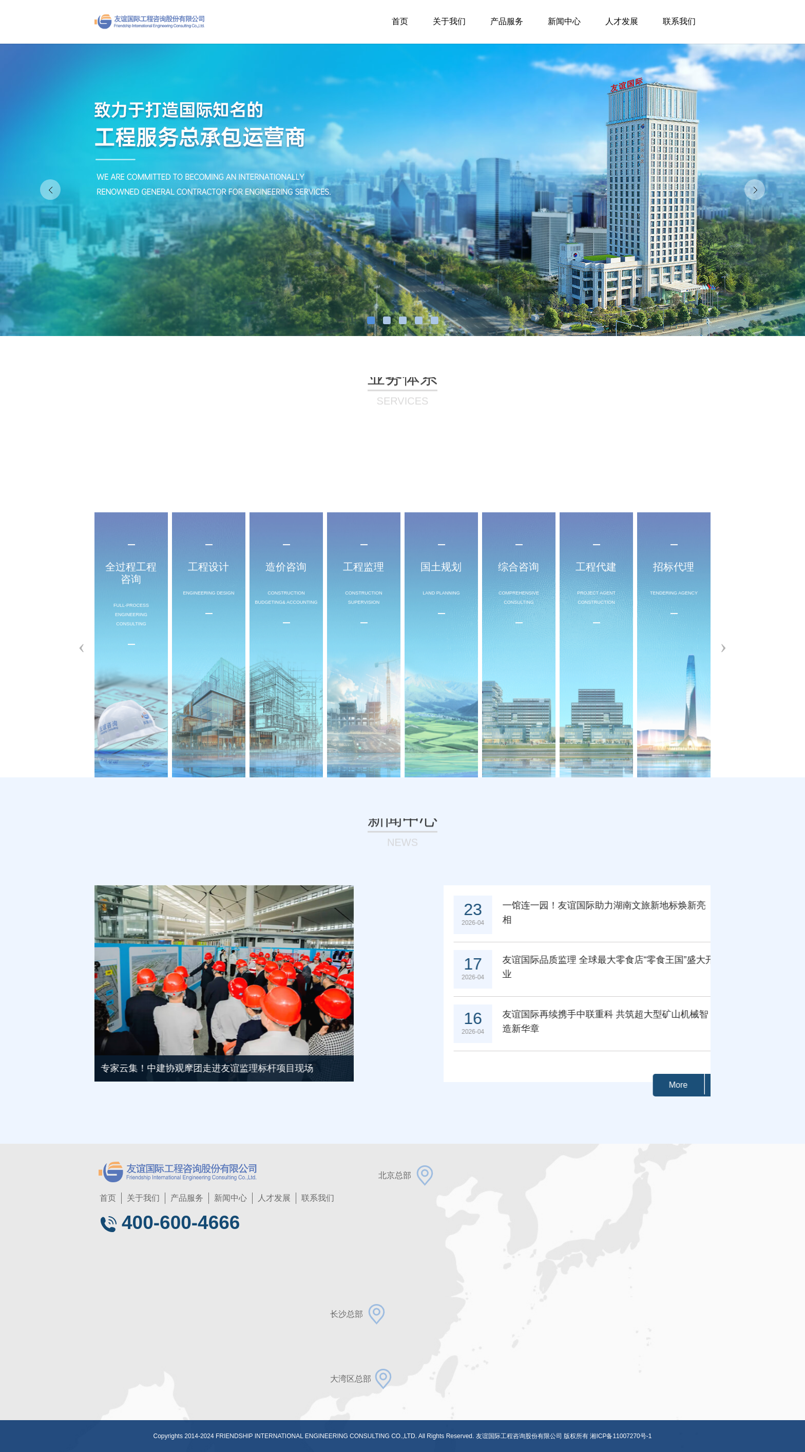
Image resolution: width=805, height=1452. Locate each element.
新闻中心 (564, 21)
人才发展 (621, 21)
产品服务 (506, 21)
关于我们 (449, 21)
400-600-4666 (169, 1222)
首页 (400, 21)
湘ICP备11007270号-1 (620, 1436)
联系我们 (679, 21)
